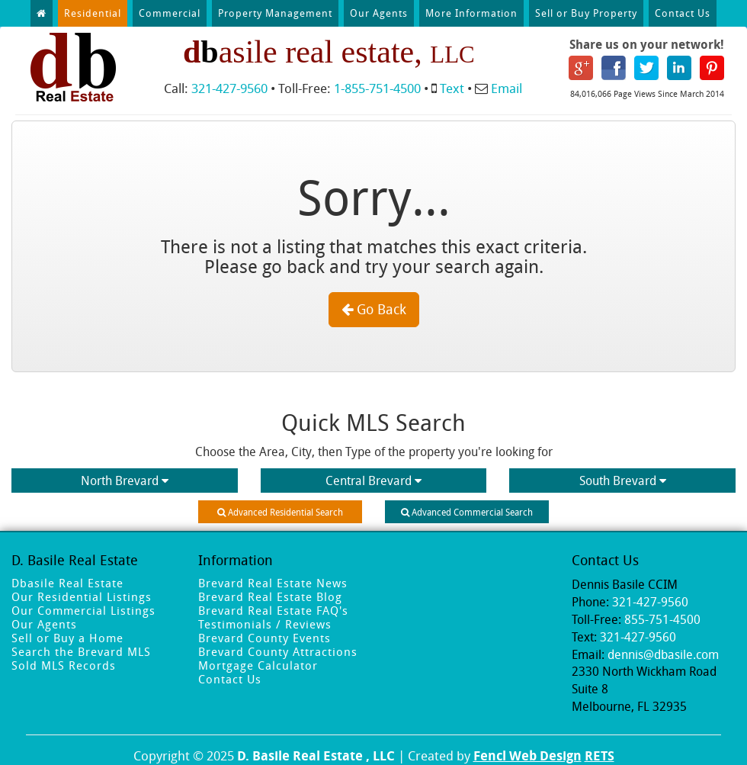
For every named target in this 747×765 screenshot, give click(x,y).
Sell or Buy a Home (67, 637)
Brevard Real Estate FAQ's (273, 610)
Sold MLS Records (63, 665)
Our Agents (379, 13)
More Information (471, 13)
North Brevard (124, 480)
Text (452, 88)
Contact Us (682, 13)
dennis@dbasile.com (663, 654)
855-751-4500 (662, 619)
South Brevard (622, 480)
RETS (599, 755)
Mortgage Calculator (258, 665)
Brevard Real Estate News (273, 582)
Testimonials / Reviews (265, 624)
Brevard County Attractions (277, 651)
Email (506, 88)
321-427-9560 (229, 88)
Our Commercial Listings (83, 610)
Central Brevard (373, 480)
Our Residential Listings (81, 596)
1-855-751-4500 (377, 88)
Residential (92, 13)
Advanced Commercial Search (467, 512)
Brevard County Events (264, 637)
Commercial (169, 13)
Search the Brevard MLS (81, 651)
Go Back (373, 309)
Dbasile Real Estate (67, 582)
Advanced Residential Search (280, 512)
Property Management (275, 13)
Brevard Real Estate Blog (270, 596)
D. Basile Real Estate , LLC (316, 755)
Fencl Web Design (527, 755)
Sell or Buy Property (586, 13)
